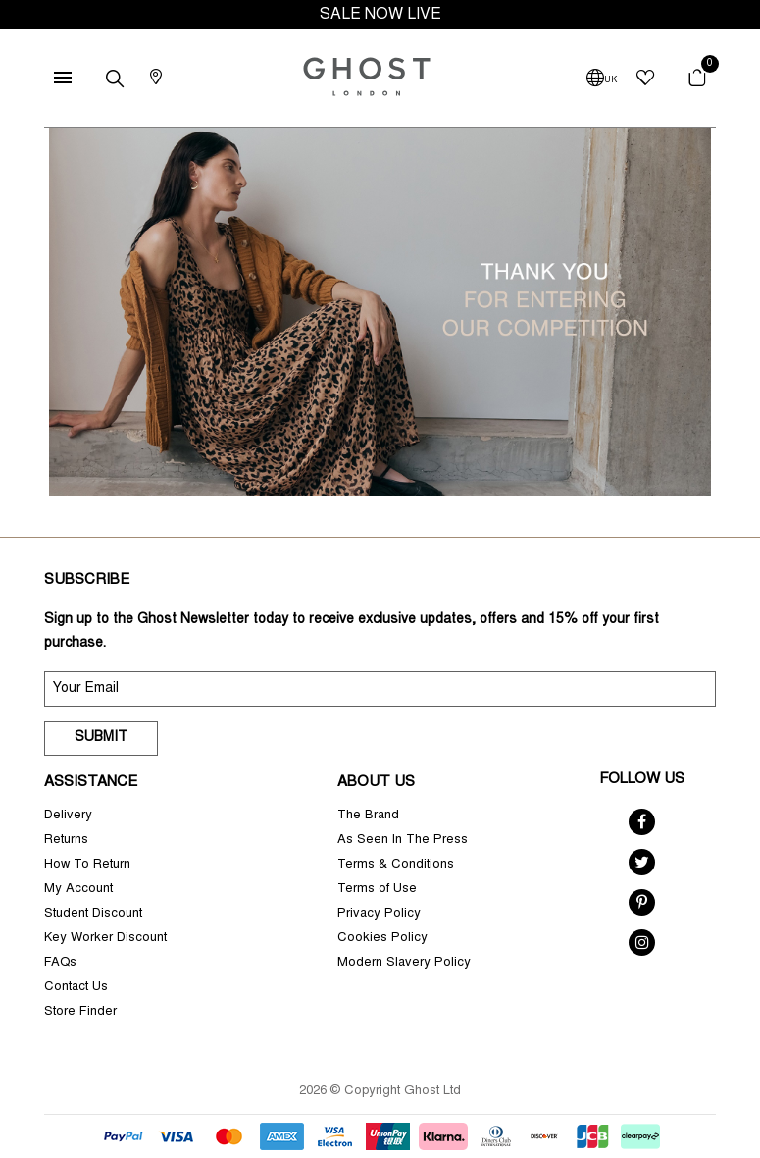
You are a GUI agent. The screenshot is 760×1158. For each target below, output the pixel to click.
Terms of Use (377, 889)
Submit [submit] (101, 738)
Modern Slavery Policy (404, 963)
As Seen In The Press (402, 840)
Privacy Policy (379, 914)
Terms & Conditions (395, 865)
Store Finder (80, 1012)
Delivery (68, 816)
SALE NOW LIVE (380, 15)
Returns (66, 840)
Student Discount (93, 914)
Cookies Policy (382, 938)
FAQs (60, 963)
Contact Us (76, 987)
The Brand (368, 816)
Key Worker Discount (105, 938)
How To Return (87, 865)
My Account (78, 889)
